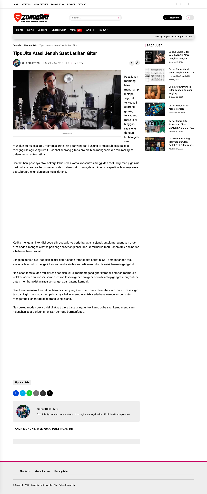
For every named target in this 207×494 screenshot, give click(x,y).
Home (15, 4)
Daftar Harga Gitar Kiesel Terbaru (179, 107)
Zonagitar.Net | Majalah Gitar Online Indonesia (53, 485)
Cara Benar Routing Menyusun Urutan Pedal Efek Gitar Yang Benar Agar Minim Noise (180, 142)
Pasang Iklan (57, 4)
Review (102, 29)
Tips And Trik (30, 45)
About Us (26, 4)
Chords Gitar (59, 29)
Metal (76, 30)
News (30, 29)
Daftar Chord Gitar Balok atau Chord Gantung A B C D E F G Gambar (180, 124)
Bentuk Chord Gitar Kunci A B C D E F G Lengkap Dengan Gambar (179, 55)
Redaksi (71, 4)
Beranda (17, 45)
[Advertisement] (40, 204)
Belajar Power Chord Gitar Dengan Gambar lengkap (180, 90)
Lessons (42, 29)
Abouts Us (25, 471)
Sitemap (82, 4)
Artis (89, 29)
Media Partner (41, 4)
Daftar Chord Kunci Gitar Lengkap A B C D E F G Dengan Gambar (181, 72)
